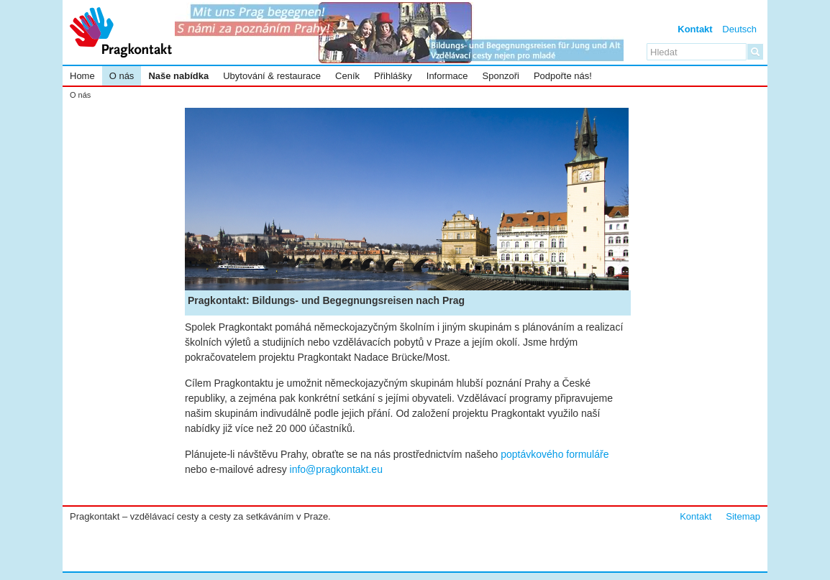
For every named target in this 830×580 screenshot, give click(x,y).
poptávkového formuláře (554, 454)
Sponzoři (501, 75)
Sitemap (743, 516)
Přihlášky (393, 75)
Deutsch (739, 29)
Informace (447, 75)
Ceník (347, 75)
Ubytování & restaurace (272, 75)
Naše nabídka (178, 75)
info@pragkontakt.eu (336, 469)
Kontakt (695, 29)
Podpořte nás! (563, 75)
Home (82, 75)
